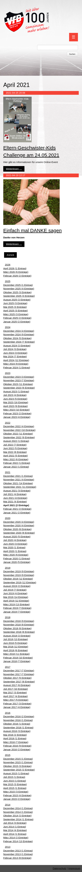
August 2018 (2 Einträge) (16, 635)
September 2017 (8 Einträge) (19, 681)
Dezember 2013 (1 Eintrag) (18, 850)
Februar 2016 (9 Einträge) (17, 745)
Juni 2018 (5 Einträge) (15, 643)
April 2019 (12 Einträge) (16, 600)
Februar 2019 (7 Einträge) (17, 608)
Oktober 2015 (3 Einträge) (17, 766)
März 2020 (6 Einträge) (15, 554)
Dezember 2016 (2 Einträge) (18, 716)
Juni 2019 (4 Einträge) (15, 593)
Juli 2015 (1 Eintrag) (14, 777)
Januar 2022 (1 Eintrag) (16, 466)
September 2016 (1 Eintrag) (18, 727)
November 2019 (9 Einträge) (18, 575)
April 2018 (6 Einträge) (15, 650)
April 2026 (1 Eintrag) (14, 268)
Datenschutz (59, 868)
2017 (7, 667)
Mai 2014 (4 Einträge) (15, 830)
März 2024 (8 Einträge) (15, 363)
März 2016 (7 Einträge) (15, 742)
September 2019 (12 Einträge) (19, 582)
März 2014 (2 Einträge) (15, 837)
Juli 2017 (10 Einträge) (15, 689)
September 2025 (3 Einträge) (19, 296)
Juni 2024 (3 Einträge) (15, 353)
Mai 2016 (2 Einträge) (15, 734)
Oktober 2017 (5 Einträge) (17, 677)
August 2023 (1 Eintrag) (16, 391)
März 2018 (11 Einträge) (16, 654)
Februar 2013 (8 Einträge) (17, 858)
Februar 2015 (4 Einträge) (17, 795)
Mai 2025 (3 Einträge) (15, 307)
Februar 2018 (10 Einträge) (18, 657)
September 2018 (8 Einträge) (19, 632)
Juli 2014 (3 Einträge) (15, 823)
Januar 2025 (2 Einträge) (16, 321)
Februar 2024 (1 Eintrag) (16, 367)
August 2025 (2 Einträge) (16, 299)
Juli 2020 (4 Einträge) (15, 540)
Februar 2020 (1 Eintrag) (16, 558)
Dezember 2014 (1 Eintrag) (18, 808)
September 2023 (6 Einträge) (19, 387)
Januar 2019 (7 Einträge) (16, 611)
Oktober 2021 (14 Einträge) (18, 483)
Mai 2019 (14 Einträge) (15, 597)
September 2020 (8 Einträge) (19, 532)
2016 (7, 712)
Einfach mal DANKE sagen (32, 230)
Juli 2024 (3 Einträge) (15, 349)
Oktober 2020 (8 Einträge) (17, 529)
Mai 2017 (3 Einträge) (15, 692)
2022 (7, 422)
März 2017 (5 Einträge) (15, 699)
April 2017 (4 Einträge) (15, 696)
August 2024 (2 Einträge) (16, 345)
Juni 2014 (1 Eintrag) (14, 826)
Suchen (72, 54)
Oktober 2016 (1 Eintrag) (16, 723)
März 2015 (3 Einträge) (15, 791)
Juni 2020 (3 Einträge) (15, 543)
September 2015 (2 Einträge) (19, 769)
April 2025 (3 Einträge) (15, 310)
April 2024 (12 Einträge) (16, 360)
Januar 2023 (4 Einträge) (16, 417)
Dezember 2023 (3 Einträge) (18, 376)
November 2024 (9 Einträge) (18, 334)
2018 (7, 617)
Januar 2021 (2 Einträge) (16, 512)
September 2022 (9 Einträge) (19, 437)
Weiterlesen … (14, 168)
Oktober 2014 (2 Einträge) (17, 815)
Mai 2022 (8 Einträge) (15, 452)
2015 (7, 755)
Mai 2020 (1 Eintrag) (14, 547)
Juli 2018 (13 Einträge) (15, 639)
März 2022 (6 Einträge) (15, 459)
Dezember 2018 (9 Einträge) (18, 621)
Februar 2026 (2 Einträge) (17, 275)
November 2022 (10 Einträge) (19, 430)
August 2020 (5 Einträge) (16, 536)
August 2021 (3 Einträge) (16, 490)
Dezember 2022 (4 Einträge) (18, 426)
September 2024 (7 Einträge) (19, 341)
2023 (7, 373)
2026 (7, 264)
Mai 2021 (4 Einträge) (15, 501)
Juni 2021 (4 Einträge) (15, 498)
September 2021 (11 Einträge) (19, 486)
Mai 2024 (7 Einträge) (15, 356)
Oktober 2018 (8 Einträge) (17, 628)
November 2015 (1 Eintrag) (18, 762)
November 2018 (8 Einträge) (18, 624)
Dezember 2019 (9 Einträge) (18, 571)
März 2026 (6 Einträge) (15, 272)
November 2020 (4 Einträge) (18, 525)
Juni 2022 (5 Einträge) (15, 448)
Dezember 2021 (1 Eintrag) (18, 476)
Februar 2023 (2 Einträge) (17, 413)
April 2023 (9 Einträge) (15, 406)
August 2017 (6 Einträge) (16, 685)
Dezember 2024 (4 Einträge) (18, 331)
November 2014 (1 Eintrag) (18, 812)
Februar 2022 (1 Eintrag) (16, 463)
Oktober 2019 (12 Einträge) (18, 578)
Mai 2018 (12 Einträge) (15, 646)
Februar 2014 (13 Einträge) (18, 841)
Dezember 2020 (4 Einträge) (18, 521)
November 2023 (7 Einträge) (18, 380)
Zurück (10, 254)
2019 (7, 567)
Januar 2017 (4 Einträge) (16, 707)
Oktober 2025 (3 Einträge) (17, 292)
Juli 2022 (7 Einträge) (15, 444)
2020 (7, 518)
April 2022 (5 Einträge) (15, 455)
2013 (7, 846)
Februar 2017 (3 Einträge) (17, 703)
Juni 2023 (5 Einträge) (15, 398)
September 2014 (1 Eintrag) (18, 819)
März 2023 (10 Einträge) (16, 409)
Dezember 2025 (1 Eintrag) (18, 285)
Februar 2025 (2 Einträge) (17, 317)
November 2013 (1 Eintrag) (18, 854)
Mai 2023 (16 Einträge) (15, 402)
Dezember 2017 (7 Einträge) (18, 670)
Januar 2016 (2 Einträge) (16, 749)
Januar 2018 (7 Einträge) (16, 661)
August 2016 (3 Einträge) (16, 731)
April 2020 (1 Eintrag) (14, 551)
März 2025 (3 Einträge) (15, 314)
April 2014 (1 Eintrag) (14, 834)
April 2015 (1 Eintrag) (14, 788)
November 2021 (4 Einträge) (18, 479)
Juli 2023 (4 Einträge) (15, 395)
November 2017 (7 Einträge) (18, 674)
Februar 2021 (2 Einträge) (17, 508)
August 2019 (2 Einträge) (16, 586)
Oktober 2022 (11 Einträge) (18, 433)
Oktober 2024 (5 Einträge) (17, 338)
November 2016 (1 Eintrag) (18, 720)
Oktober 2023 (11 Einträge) (18, 384)
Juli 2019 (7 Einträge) (15, 589)
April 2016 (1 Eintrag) (14, 738)
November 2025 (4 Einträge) (18, 288)
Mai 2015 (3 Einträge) (15, 784)
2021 (7, 472)
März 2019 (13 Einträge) (16, 604)
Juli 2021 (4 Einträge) (15, 494)
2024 (7, 327)
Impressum (74, 868)
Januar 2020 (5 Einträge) (16, 562)
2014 (7, 804)
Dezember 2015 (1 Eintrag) (18, 758)
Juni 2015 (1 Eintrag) (14, 780)
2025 (7, 281)
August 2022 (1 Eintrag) (16, 441)
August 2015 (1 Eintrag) (16, 773)
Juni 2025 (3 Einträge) (15, 303)
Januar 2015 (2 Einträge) (16, 799)
